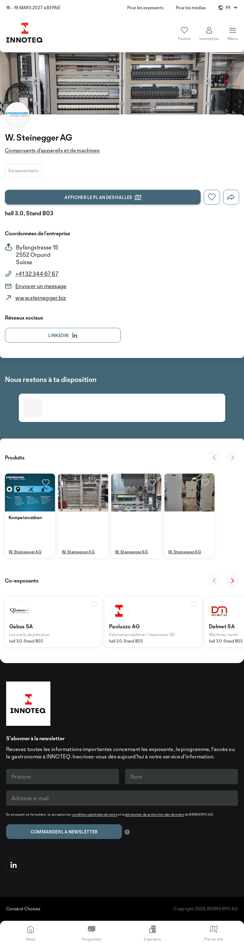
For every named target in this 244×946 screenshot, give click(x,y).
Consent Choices (23, 908)
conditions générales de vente (94, 814)
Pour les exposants (145, 7)
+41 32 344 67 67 (36, 273)
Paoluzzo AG (124, 626)
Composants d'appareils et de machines (52, 150)
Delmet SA (222, 626)
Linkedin (62, 335)
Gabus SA (21, 626)
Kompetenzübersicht (30, 517)
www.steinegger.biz (40, 297)
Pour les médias (191, 7)
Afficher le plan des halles (103, 197)
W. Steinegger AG (25, 551)
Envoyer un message (41, 286)
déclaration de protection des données (154, 814)
